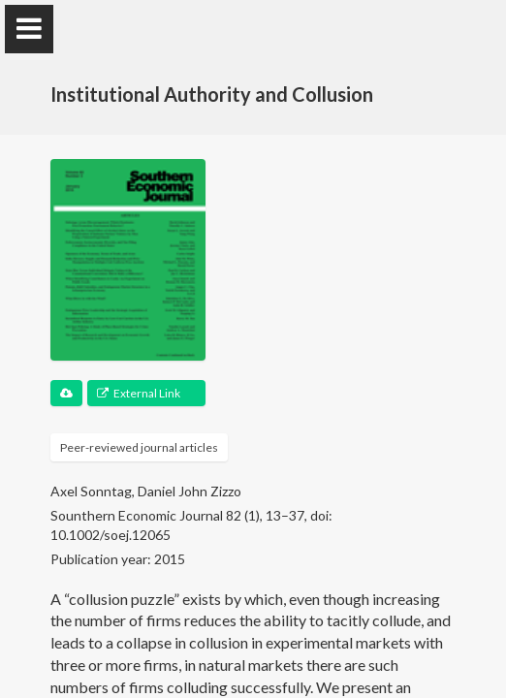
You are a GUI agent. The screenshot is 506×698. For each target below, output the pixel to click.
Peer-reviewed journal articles (139, 447)
